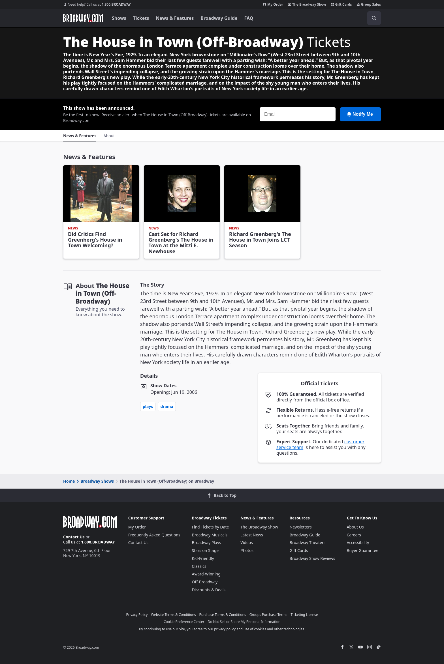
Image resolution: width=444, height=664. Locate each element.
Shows (119, 18)
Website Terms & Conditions (173, 614)
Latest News (251, 535)
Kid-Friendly (203, 558)
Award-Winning (206, 574)
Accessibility (358, 542)
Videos (246, 542)
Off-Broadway (205, 582)
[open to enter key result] (374, 18)
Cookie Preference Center (184, 621)
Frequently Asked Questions (154, 535)
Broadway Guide (218, 18)
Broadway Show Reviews (312, 558)
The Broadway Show (307, 4)
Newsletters (301, 527)
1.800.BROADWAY (97, 4)
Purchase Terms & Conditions (222, 614)
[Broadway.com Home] (83, 18)
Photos (246, 550)
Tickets (141, 18)
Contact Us (74, 537)
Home (69, 481)
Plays (148, 406)
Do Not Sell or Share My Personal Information (244, 621)
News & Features (175, 18)
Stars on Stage (205, 550)
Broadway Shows (94, 481)
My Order (273, 4)
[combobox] (348, 18)
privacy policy (225, 629)
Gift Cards (341, 4)
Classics (199, 566)
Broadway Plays (206, 542)
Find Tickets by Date (210, 527)
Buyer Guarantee (362, 550)
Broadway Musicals (210, 535)
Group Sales (369, 4)
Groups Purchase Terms (268, 614)
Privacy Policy (137, 614)
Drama (166, 406)
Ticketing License (304, 614)
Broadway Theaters (308, 542)
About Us (355, 527)
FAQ (248, 18)
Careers (354, 535)
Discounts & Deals (209, 589)
